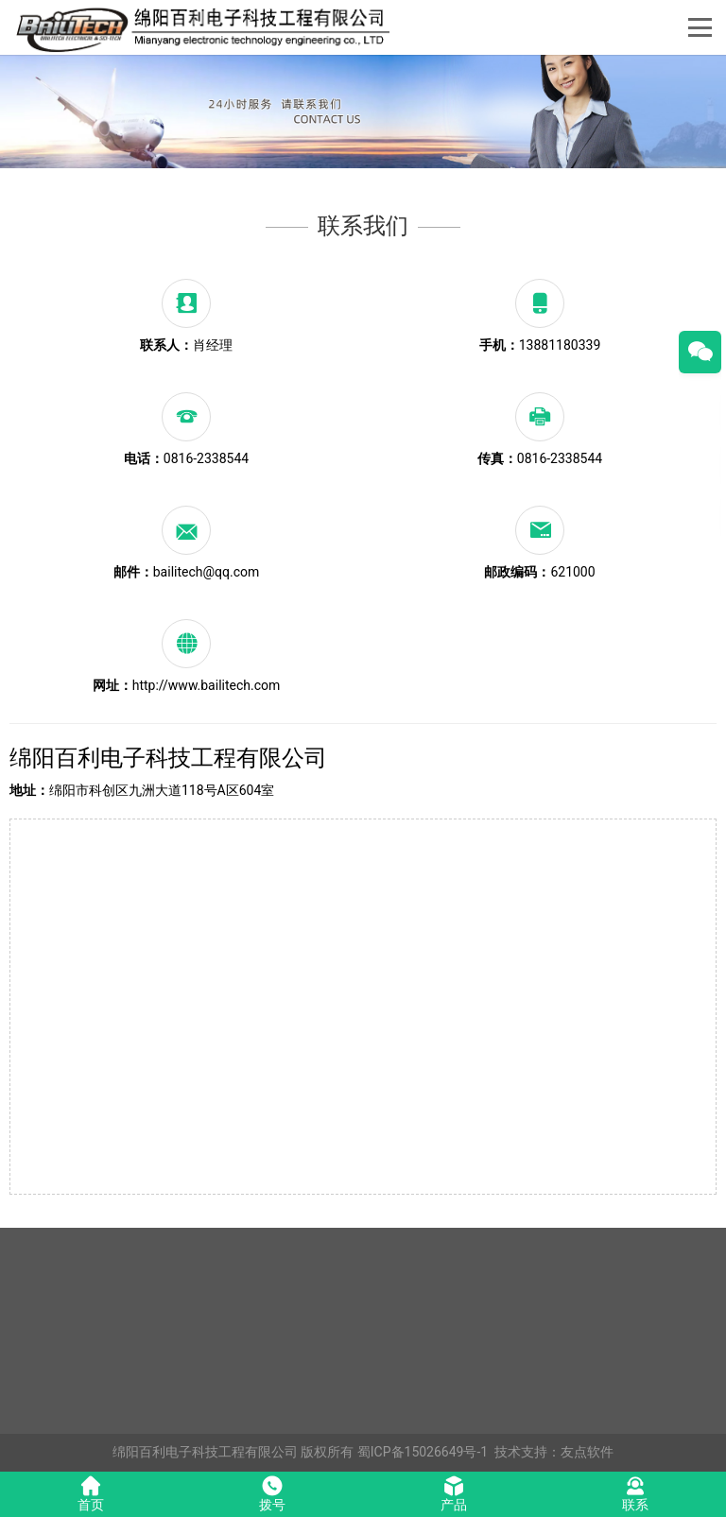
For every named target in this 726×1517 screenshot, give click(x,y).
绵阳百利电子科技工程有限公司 (205, 1451)
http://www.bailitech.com (206, 685)
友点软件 (587, 1451)
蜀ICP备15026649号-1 (422, 1451)
